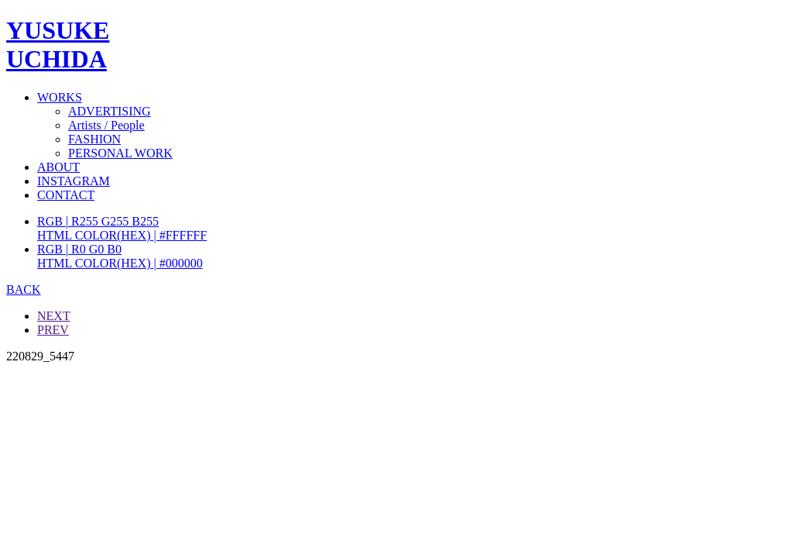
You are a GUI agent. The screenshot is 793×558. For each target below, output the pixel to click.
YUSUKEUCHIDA (57, 44)
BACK (23, 289)
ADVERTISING (109, 111)
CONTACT (65, 195)
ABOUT (58, 167)
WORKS (59, 97)
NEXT (53, 315)
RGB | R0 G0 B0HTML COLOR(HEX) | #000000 (120, 256)
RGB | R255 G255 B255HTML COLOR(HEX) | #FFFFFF (122, 228)
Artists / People (106, 125)
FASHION (94, 139)
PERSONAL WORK (120, 153)
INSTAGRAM (73, 181)
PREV (53, 329)
